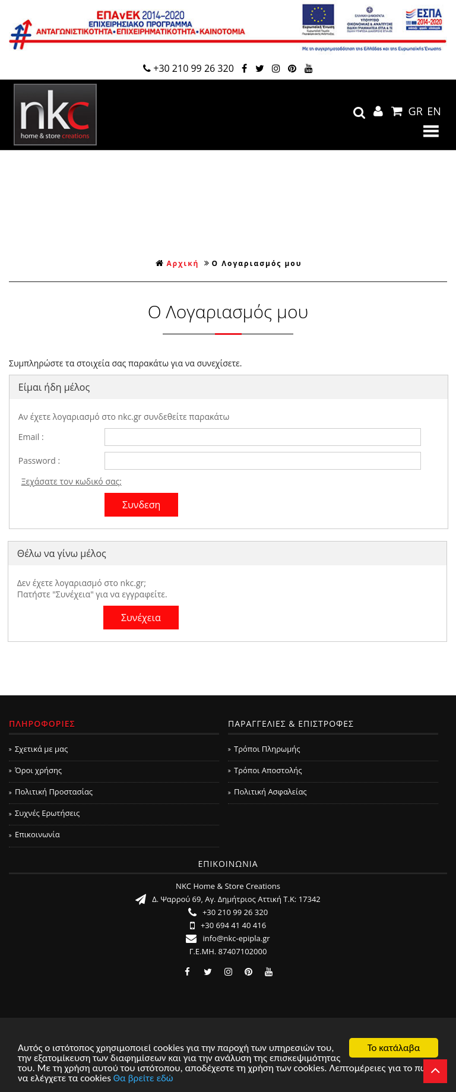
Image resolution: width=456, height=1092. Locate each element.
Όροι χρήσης (35, 770)
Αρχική (177, 263)
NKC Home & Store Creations (55, 115)
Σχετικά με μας (38, 748)
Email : (31, 436)
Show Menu (431, 131)
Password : (39, 460)
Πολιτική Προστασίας (51, 791)
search (359, 112)
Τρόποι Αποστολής (265, 770)
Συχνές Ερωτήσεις (44, 813)
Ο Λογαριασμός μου (257, 263)
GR (415, 111)
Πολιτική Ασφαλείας (267, 791)
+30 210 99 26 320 (188, 68)
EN (434, 111)
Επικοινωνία (34, 834)
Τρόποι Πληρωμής (264, 748)
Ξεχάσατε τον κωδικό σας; (71, 481)
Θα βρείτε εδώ (143, 1078)
